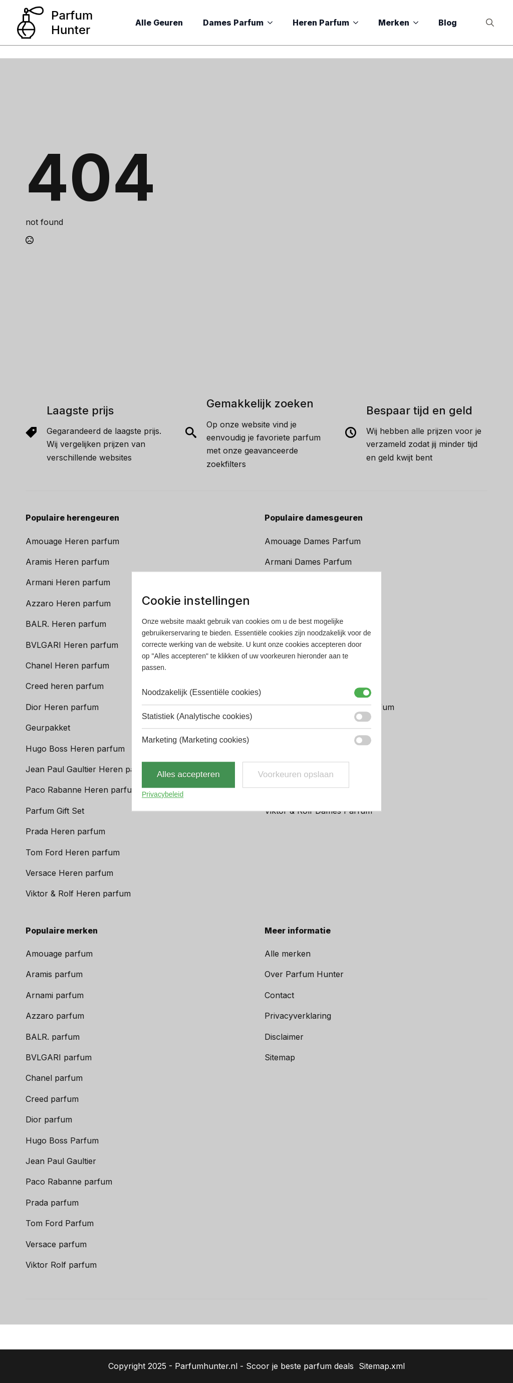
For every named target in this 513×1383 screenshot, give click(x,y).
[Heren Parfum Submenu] (358, 23)
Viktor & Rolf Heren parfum (78, 893)
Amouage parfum (59, 954)
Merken (393, 23)
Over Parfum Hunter (304, 974)
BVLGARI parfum (59, 1057)
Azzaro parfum (55, 1016)
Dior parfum (49, 1119)
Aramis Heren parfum (67, 562)
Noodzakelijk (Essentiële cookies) (201, 692)
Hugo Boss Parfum (62, 1140)
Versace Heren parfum (69, 873)
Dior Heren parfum (62, 707)
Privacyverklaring (298, 1016)
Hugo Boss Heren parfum (75, 749)
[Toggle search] (490, 23)
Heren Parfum (321, 23)
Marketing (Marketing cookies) (195, 740)
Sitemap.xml (382, 1366)
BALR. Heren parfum (66, 624)
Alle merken (288, 954)
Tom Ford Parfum (60, 1223)
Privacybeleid (162, 794)
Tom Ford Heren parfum (73, 852)
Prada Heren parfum (65, 831)
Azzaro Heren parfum (68, 603)
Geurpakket (48, 728)
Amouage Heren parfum (72, 541)
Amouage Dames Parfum (313, 541)
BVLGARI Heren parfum (72, 645)
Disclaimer (284, 1037)
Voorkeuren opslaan (296, 775)
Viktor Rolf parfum (61, 1265)
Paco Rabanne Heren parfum (82, 790)
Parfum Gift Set (55, 811)
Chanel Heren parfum (67, 665)
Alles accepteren (188, 775)
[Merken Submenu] (418, 23)
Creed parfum (52, 1099)
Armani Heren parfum (68, 582)
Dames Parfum (233, 23)
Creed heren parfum (65, 686)
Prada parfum (52, 1203)
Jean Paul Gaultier (61, 1161)
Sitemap (280, 1057)
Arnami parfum (55, 995)
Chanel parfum (54, 1078)
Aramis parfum (54, 974)
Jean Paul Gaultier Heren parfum (89, 769)
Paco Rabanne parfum (69, 1182)
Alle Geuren (159, 23)
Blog (447, 23)
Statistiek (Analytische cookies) (197, 716)
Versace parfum (56, 1244)
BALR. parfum (53, 1037)
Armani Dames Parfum (308, 562)
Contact (279, 995)
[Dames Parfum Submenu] (273, 23)
